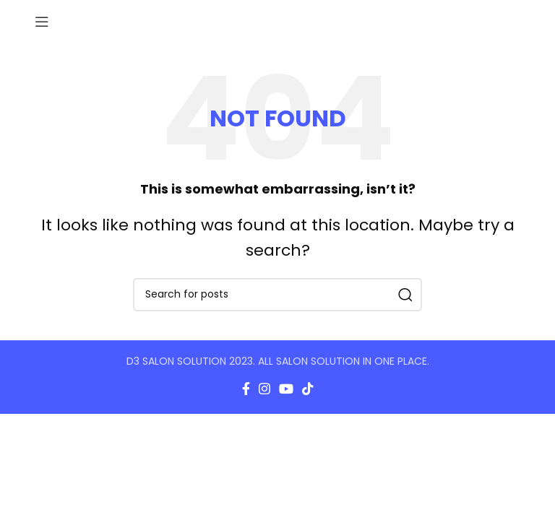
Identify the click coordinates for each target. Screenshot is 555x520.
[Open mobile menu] (41, 21)
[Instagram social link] (264, 388)
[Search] (277, 294)
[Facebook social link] (246, 388)
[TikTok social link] (308, 388)
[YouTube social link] (286, 388)
